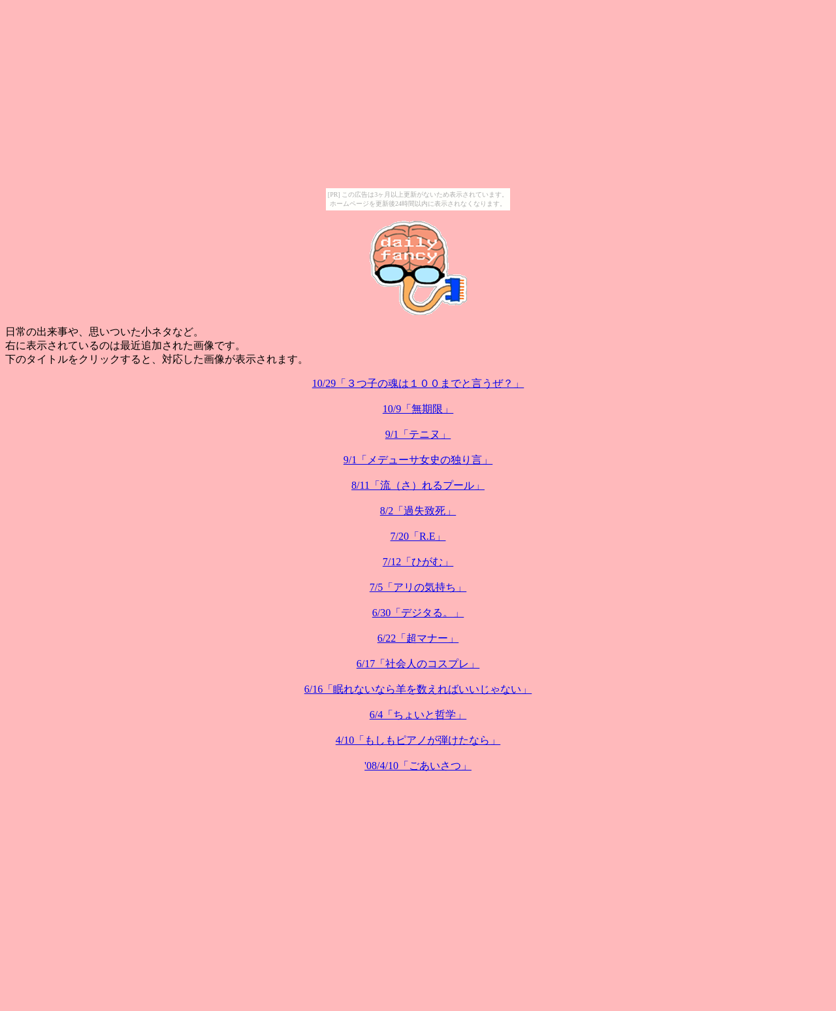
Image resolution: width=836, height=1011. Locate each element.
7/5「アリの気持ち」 (418, 587)
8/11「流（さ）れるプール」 (418, 485)
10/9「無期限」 (418, 408)
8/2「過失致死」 (418, 510)
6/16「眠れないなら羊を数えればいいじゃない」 (418, 689)
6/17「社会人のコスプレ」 (418, 663)
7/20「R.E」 (418, 536)
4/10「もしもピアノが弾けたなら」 (418, 740)
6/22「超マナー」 (418, 638)
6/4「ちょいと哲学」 (418, 714)
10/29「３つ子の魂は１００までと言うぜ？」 (418, 383)
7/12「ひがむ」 (418, 561)
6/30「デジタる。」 (418, 612)
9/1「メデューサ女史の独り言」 (418, 459)
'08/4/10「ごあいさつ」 (418, 765)
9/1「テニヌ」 (418, 434)
